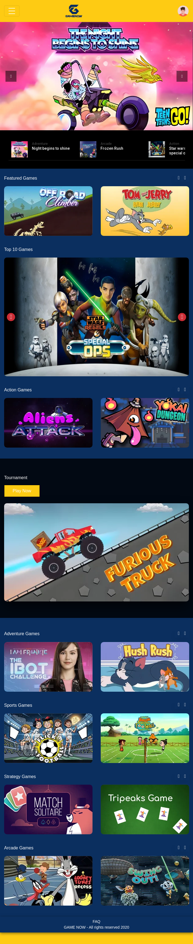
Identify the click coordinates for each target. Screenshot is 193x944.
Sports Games (18, 705)
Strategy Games (20, 776)
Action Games (18, 390)
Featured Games (20, 178)
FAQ (96, 921)
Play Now (22, 490)
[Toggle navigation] (11, 10)
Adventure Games (22, 633)
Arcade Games (18, 848)
